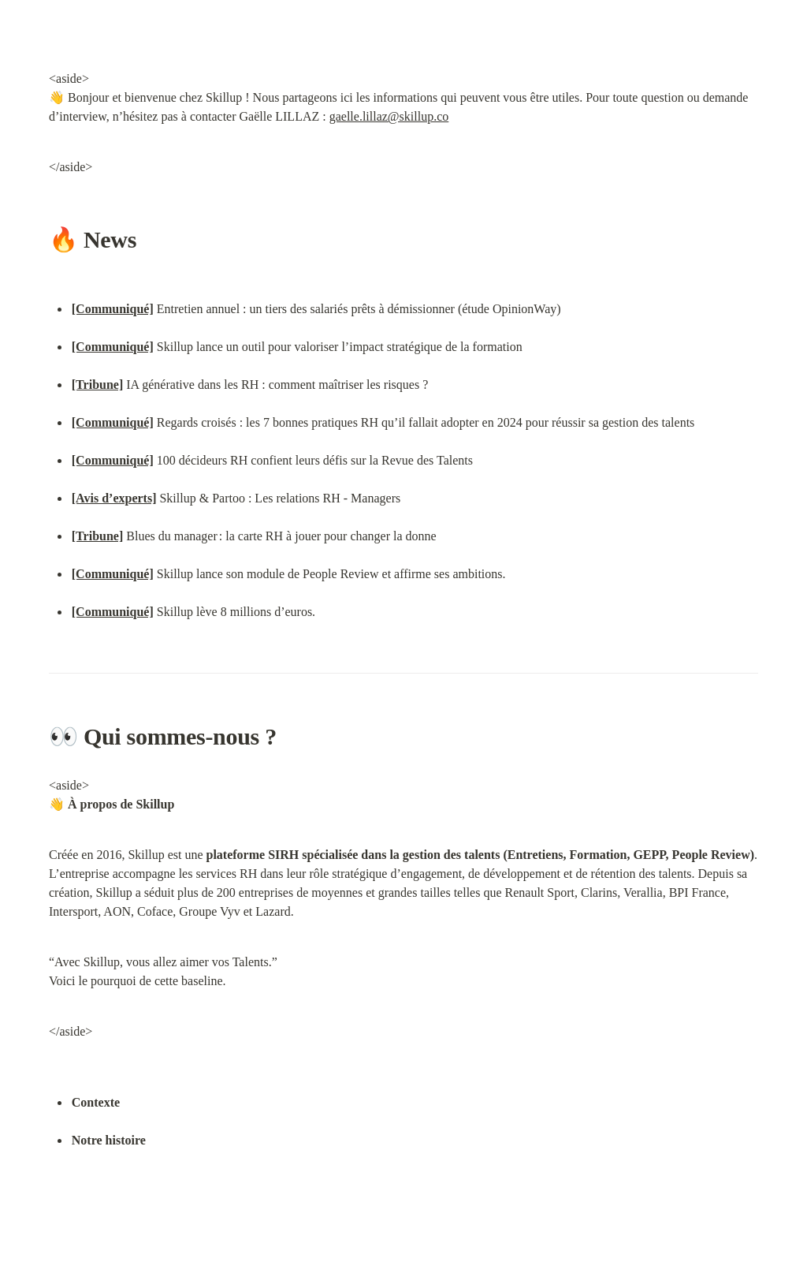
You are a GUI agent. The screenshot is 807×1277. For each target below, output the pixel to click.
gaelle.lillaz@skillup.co (389, 116)
